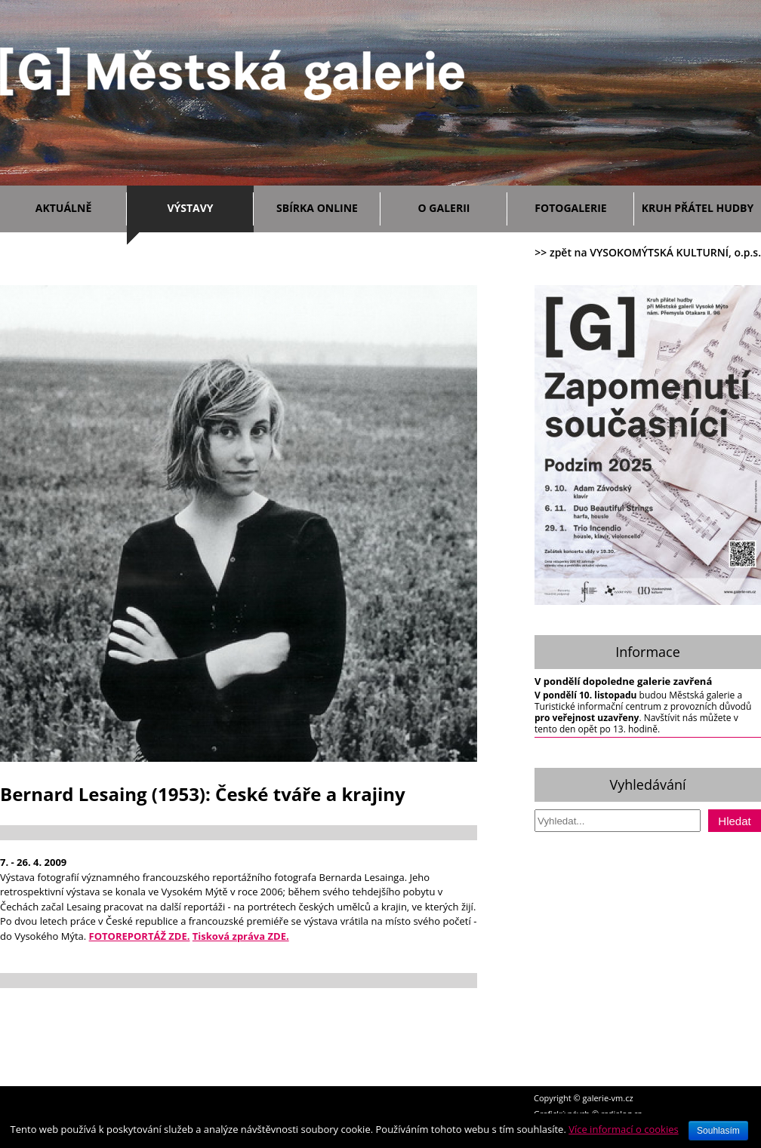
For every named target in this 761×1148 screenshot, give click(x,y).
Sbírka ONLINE (317, 208)
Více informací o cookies (623, 1129)
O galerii (459, 205)
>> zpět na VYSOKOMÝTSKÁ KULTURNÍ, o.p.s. (648, 252)
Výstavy (206, 205)
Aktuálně (77, 205)
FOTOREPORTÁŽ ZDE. (139, 936)
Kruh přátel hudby (697, 208)
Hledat (734, 821)
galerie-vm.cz (608, 1097)
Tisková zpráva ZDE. (241, 936)
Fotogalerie (570, 208)
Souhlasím (718, 1130)
